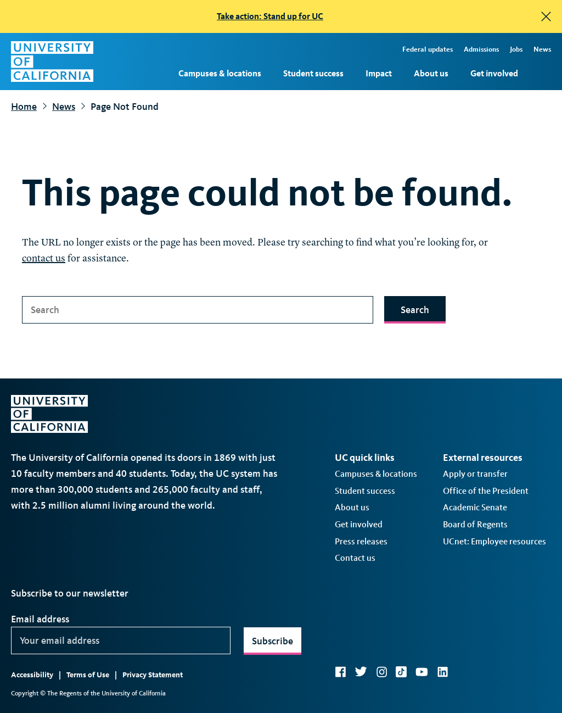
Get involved (494, 73)
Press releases (361, 541)
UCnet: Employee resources (494, 541)
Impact (379, 73)
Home (24, 107)
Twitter (361, 671)
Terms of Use (87, 674)
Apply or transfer (475, 474)
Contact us (355, 558)
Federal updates (427, 49)
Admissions (481, 49)
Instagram (381, 671)
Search (415, 310)
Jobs (516, 49)
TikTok (401, 671)
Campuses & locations (219, 73)
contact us (43, 259)
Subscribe (272, 641)
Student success (313, 73)
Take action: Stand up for (270, 16)
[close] (546, 16)
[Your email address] (121, 640)
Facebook (340, 671)
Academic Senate (475, 507)
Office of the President (486, 491)
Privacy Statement (152, 674)
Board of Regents (475, 524)
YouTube (421, 671)
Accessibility (32, 674)
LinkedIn (442, 671)
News (542, 49)
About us (431, 73)
